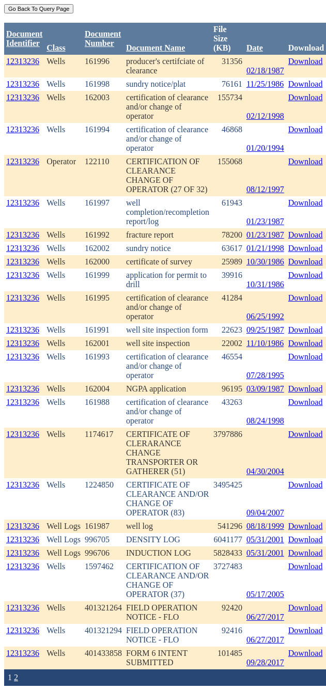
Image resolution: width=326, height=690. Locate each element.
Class (55, 47)
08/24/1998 (265, 420)
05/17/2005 (265, 594)
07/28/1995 (265, 375)
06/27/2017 (265, 617)
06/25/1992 (265, 316)
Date (254, 47)
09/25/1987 (265, 329)
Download (305, 61)
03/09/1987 (265, 388)
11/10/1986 (265, 343)
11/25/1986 (265, 84)
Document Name (155, 47)
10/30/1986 (265, 261)
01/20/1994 (265, 148)
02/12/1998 (265, 116)
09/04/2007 (265, 512)
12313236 (22, 61)
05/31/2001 (265, 539)
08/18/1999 (265, 526)
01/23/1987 (265, 221)
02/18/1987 (265, 70)
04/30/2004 (265, 471)
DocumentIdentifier (24, 38)
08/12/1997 (265, 189)
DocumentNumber (103, 38)
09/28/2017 (265, 662)
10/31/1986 (265, 284)
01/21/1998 (265, 248)
